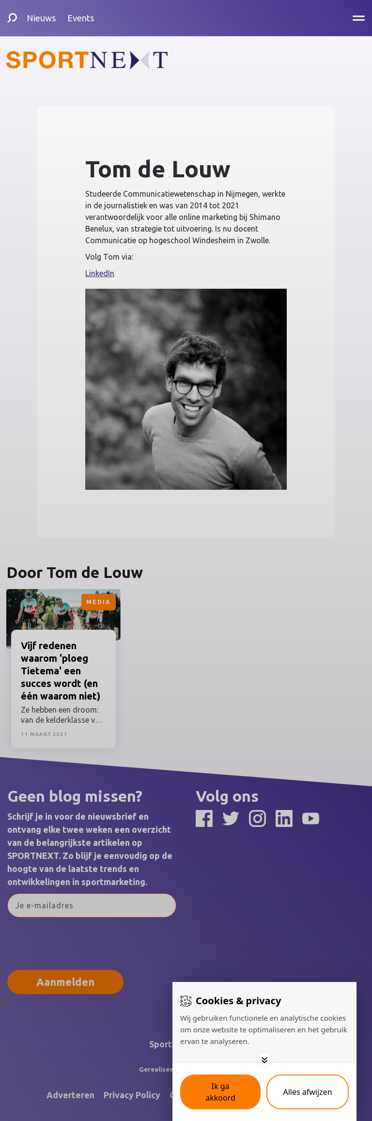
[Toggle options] (264, 1060)
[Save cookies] (220, 1091)
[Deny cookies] (307, 1091)
